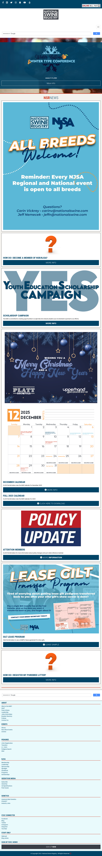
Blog (2, 821)
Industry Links (5, 803)
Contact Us (4, 720)
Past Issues (5, 788)
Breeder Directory (6, 716)
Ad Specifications (6, 786)
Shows (3, 728)
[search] (45, 33)
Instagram (4, 825)
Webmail (4, 836)
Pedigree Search (6, 749)
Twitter (3, 823)
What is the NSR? (6, 706)
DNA (2, 751)
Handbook (4, 770)
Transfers (4, 745)
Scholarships (5, 774)
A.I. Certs (4, 747)
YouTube (4, 829)
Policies (3, 718)
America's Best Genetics (8, 799)
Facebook (4, 819)
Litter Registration (7, 743)
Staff (3, 708)
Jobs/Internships (6, 714)
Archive (3, 732)
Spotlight (4, 768)
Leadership (4, 712)
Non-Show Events (6, 730)
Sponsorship (5, 766)
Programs (4, 772)
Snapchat (4, 827)
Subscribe (4, 782)
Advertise (4, 784)
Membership (5, 762)
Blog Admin (5, 838)
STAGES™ (4, 801)
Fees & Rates (5, 710)
